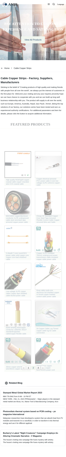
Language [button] (60, 4)
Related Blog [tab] (13, 383)
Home (7, 68)
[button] (49, 4)
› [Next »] (42, 368)
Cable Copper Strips (22, 68)
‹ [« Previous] (23, 368)
